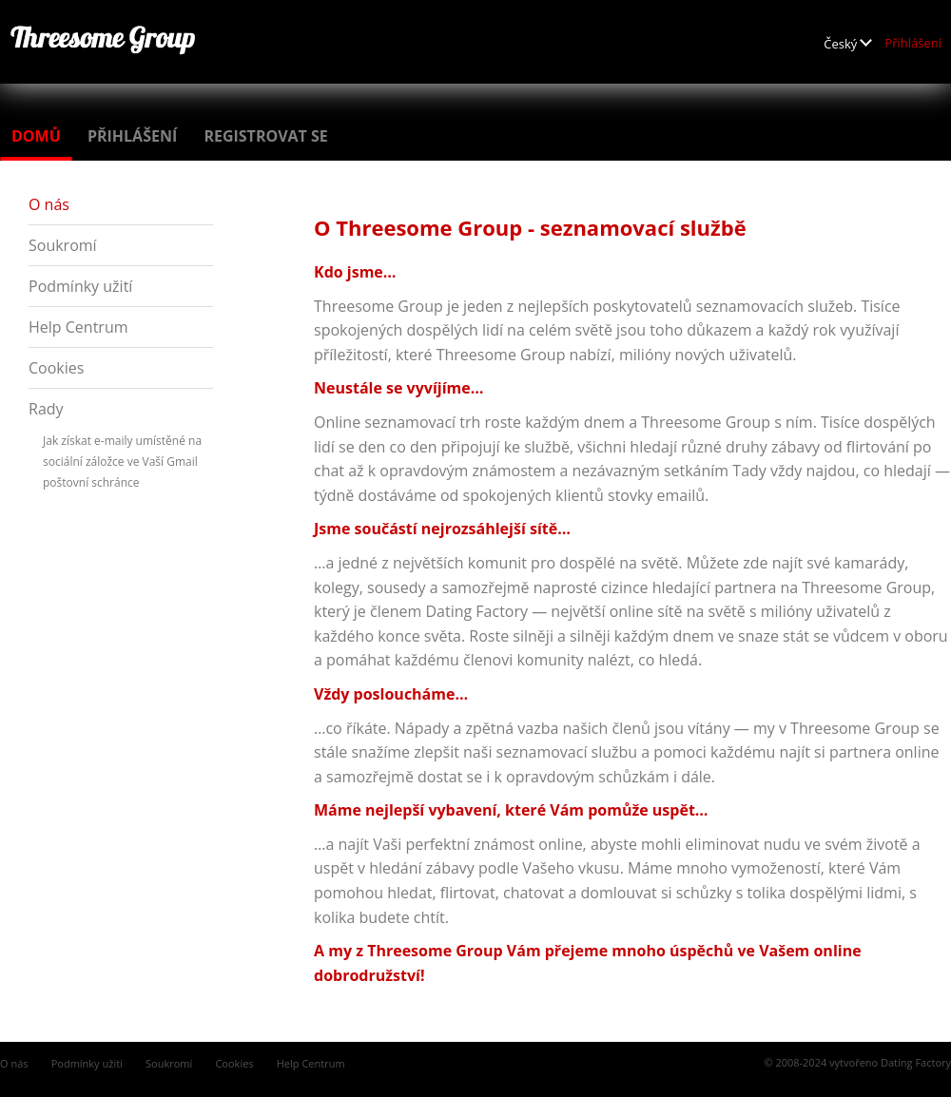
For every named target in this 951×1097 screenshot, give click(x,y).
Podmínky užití (80, 286)
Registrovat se (265, 135)
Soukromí (63, 245)
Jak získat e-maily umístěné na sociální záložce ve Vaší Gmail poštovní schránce (122, 462)
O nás (49, 204)
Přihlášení (912, 42)
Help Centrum (78, 327)
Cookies (56, 367)
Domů (36, 135)
